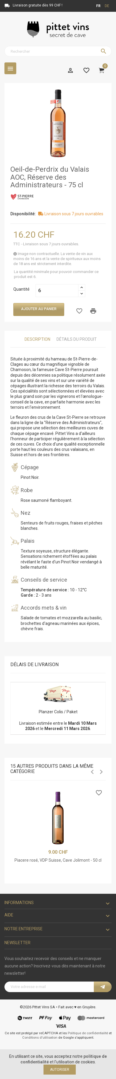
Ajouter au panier (39, 309)
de (107, 6)
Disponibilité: (23, 213)
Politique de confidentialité (88, 1033)
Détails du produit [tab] (77, 339)
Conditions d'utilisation (39, 1038)
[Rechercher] (58, 51)
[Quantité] (57, 290)
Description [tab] (37, 339)
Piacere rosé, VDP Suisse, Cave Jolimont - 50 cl (58, 860)
